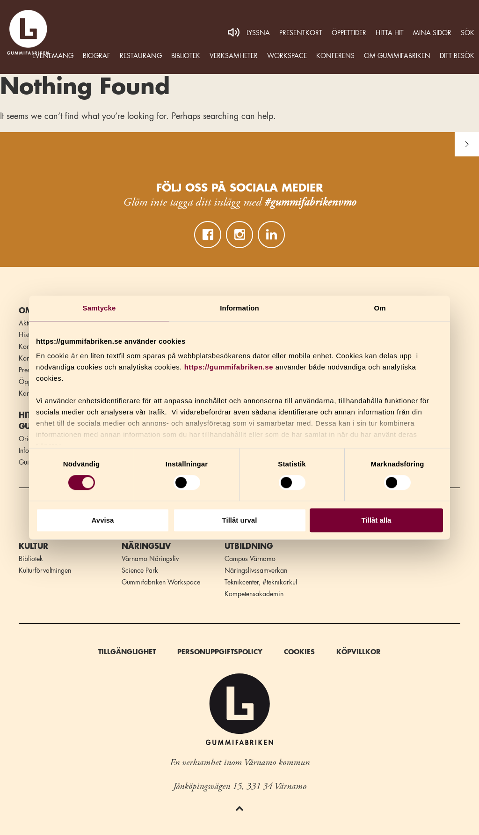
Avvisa (103, 520)
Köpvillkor (358, 652)
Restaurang (141, 55)
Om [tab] (379, 308)
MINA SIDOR (432, 33)
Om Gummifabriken (397, 55)
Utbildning (249, 546)
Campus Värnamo (250, 558)
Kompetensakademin (254, 594)
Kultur (33, 546)
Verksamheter (234, 55)
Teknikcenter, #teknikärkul (261, 582)
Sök (467, 33)
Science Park (140, 570)
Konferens (335, 55)
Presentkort (300, 33)
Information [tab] (239, 308)
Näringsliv (146, 546)
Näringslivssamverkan (256, 570)
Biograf (96, 55)
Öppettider (349, 33)
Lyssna (258, 33)
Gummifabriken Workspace (161, 582)
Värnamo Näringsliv (150, 558)
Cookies (299, 652)
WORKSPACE (287, 55)
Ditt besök (457, 55)
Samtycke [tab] (99, 308)
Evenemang (52, 55)
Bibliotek (185, 55)
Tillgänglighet (127, 652)
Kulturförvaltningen (45, 570)
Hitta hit (390, 33)
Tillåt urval (239, 520)
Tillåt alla (377, 520)
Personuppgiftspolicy (219, 652)
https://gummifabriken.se (228, 367)
